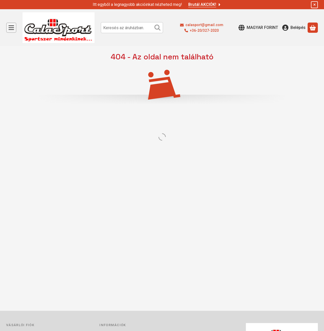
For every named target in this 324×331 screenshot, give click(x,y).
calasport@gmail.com (204, 25)
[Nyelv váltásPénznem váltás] (258, 28)
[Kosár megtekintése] (313, 28)
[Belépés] (294, 28)
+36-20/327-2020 (204, 30)
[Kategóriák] (11, 28)
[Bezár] (314, 4)
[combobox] (132, 27)
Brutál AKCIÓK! (204, 4)
